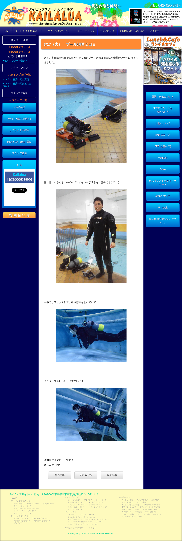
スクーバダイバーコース (22, 506)
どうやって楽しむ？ (21, 518)
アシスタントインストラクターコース (81, 517)
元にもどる (86, 475)
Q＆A (163, 169)
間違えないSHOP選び (19, 141)
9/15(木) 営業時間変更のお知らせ (16, 85)
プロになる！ (107, 31)
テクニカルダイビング (99, 507)
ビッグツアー (19, 523)
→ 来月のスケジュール (18, 52)
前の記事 (59, 475)
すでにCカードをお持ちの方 (162, 110)
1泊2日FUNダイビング (22, 521)
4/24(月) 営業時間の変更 (15, 79)
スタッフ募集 (19, 153)
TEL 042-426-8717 (165, 5)
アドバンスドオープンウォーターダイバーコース (85, 502)
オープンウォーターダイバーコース (26, 508)
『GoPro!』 (72, 515)
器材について (162, 123)
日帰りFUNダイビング (40, 518)
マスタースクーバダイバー (77, 507)
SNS (19, 164)
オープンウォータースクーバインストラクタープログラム (88, 519)
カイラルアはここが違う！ (19, 118)
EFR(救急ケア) (162, 146)
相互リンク (157, 514)
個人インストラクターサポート (162, 182)
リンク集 (163, 207)
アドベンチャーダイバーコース (95, 500)
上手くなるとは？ (74, 500)
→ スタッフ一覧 (18, 100)
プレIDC (99, 522)
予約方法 (163, 157)
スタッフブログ (19, 67)
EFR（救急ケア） (151, 512)
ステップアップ (86, 31)
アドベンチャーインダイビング (25, 511)
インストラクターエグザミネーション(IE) (82, 524)
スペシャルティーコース (76, 505)
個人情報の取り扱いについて (162, 221)
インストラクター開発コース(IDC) (80, 522)
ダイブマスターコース (76, 509)
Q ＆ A (124, 514)
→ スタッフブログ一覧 (18, 74)
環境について (162, 196)
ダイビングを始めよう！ (28, 31)
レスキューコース (95, 505)
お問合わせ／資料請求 (132, 31)
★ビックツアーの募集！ (15, 60)
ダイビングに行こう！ (60, 31)
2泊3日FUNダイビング (42, 521)
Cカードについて (33, 504)
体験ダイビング (48, 504)
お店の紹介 (19, 107)
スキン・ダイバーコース (22, 513)
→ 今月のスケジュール (18, 47)
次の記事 (112, 475)
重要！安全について (163, 96)
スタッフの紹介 (19, 93)
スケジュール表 (19, 40)
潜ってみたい (19, 504)
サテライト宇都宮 (19, 130)
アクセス (155, 31)
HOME (6, 31)
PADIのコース (163, 134)
